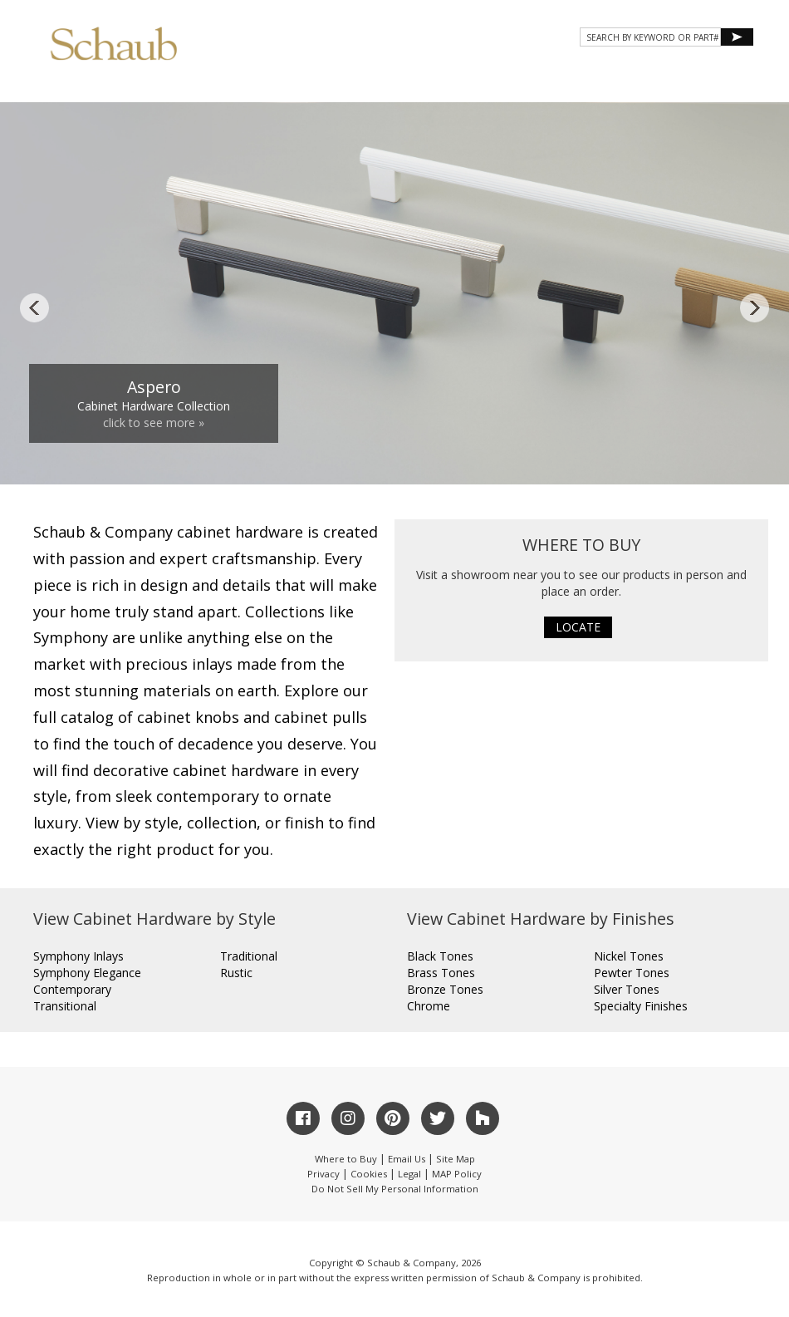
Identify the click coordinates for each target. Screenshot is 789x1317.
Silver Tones (626, 989)
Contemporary (72, 989)
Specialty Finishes (641, 1006)
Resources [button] (530, 84)
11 (564, 456)
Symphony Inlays (78, 956)
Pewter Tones (631, 972)
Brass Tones (441, 972)
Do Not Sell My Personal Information (394, 1188)
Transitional (64, 1006)
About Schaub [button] (248, 84)
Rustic (236, 972)
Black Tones (440, 956)
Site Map (455, 1158)
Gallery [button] (440, 84)
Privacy (323, 1173)
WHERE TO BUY (704, 84)
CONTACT (616, 84)
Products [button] (352, 84)
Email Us (406, 1158)
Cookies (368, 1173)
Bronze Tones (445, 989)
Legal (409, 1173)
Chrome (428, 1006)
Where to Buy (346, 1158)
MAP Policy (457, 1173)
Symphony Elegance (87, 972)
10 (545, 456)
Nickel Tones (629, 956)
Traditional (248, 956)
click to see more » (153, 422)
